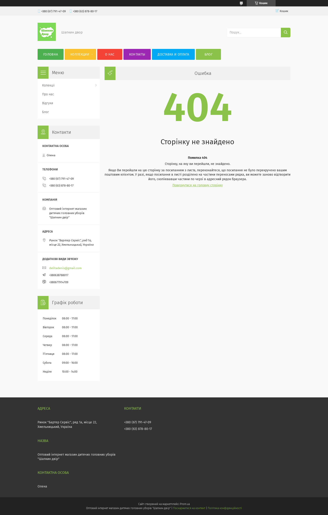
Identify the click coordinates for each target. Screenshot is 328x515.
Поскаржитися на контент (189, 508)
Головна (50, 54)
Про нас (48, 94)
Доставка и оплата (173, 54)
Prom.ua (185, 504)
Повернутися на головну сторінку (197, 185)
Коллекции (79, 54)
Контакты (137, 54)
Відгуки (47, 103)
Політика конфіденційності (225, 508)
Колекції (48, 85)
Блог (209, 54)
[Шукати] (285, 32)
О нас (110, 54)
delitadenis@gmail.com (65, 268)
